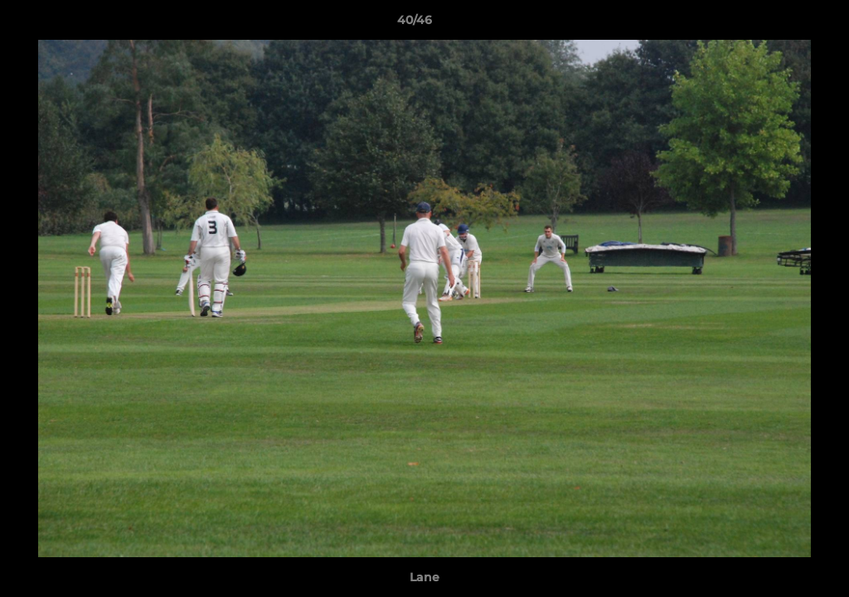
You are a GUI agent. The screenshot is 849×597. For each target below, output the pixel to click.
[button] (779, 24)
